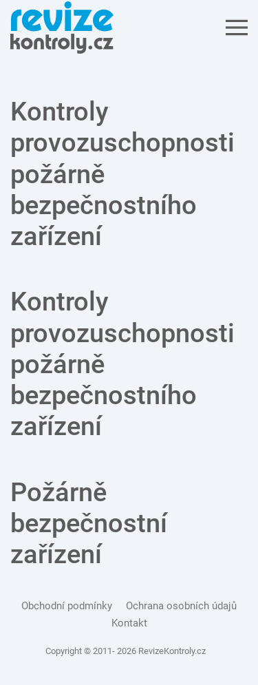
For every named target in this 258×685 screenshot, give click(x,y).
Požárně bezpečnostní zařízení (88, 523)
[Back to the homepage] (62, 27)
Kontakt (129, 623)
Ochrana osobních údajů (181, 606)
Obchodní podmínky (66, 606)
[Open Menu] (237, 27)
